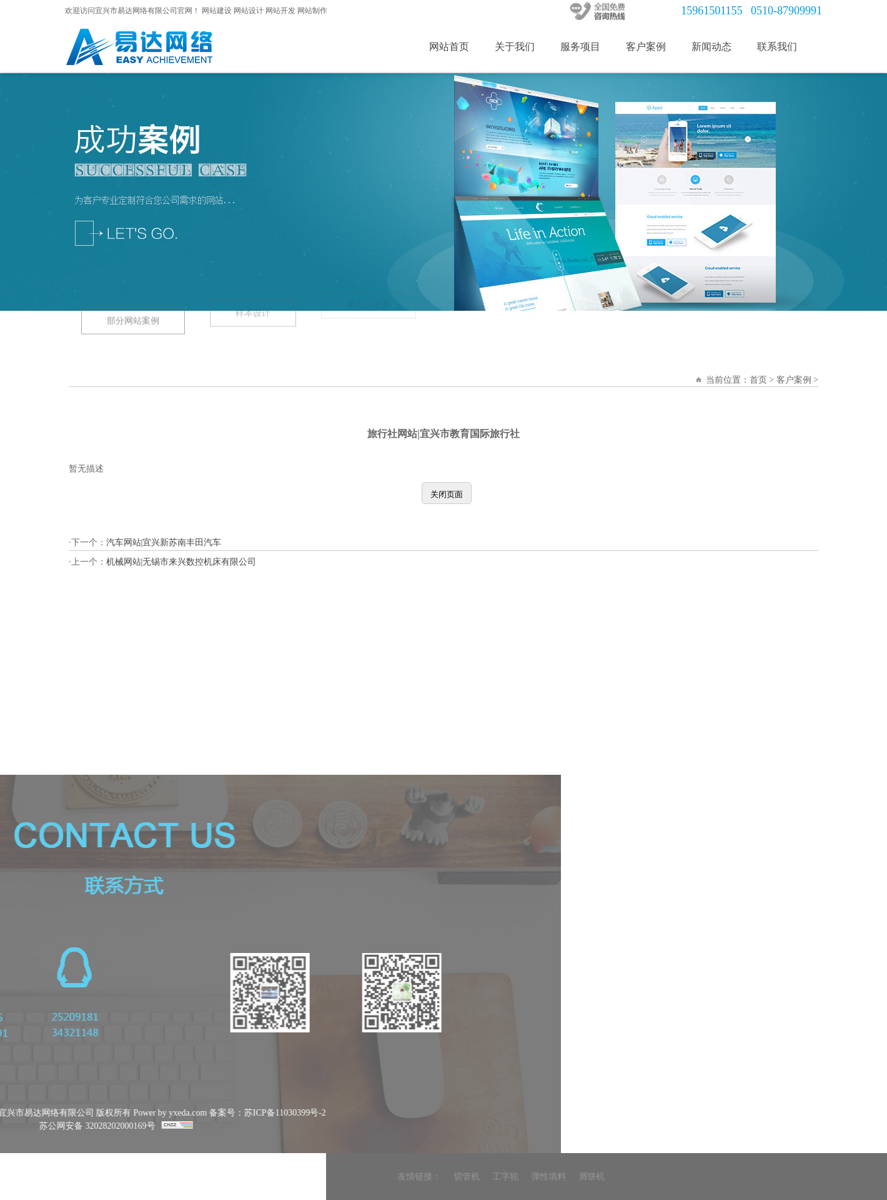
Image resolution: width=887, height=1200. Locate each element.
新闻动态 (718, 46)
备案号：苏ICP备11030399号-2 (69, 1112)
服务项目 (587, 46)
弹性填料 (747, 1176)
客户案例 (653, 46)
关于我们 (522, 46)
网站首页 (456, 46)
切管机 (665, 1176)
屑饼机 (790, 1176)
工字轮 (704, 1176)
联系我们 (784, 46)
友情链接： (618, 1176)
